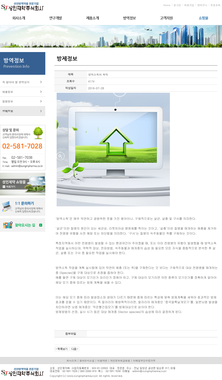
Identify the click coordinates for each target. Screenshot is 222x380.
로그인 (177, 5)
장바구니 (202, 5)
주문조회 (215, 5)
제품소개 (92, 18)
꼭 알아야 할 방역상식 (15, 82)
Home (166, 5)
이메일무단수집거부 (144, 360)
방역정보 (129, 18)
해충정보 (7, 92)
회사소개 (18, 18)
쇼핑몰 (203, 18)
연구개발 (55, 18)
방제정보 (7, 111)
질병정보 (7, 101)
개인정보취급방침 (120, 360)
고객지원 (166, 18)
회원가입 (189, 5)
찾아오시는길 (87, 360)
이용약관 (102, 360)
